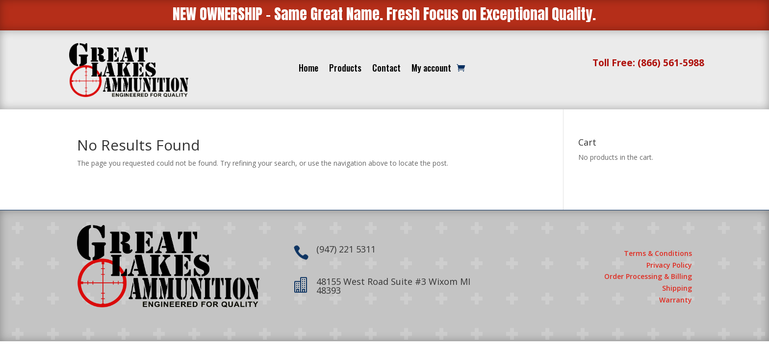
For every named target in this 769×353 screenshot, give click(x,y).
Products (345, 69)
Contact (386, 69)
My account (431, 69)
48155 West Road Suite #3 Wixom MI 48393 (393, 286)
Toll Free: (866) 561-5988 (648, 62)
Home (308, 69)
